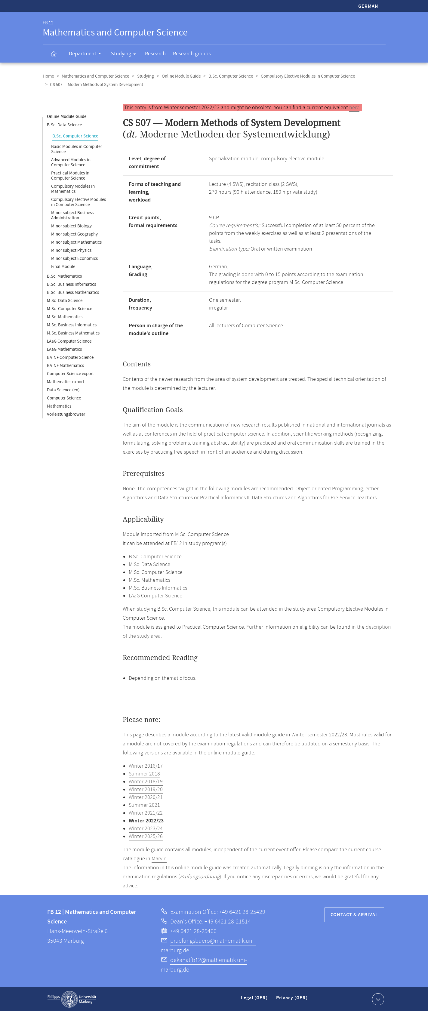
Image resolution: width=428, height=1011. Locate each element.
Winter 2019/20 (146, 789)
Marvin (159, 858)
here (354, 107)
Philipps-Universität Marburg (72, 999)
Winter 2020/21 (146, 797)
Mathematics (59, 406)
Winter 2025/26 (146, 836)
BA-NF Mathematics (65, 365)
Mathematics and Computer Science (94, 76)
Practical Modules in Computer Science (70, 175)
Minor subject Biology (71, 226)
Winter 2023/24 (146, 828)
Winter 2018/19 (146, 781)
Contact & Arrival (354, 914)
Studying (125, 54)
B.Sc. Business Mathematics (73, 292)
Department (87, 54)
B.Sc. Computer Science (228, 76)
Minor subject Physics (71, 250)
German (368, 6)
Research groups (192, 53)
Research (155, 53)
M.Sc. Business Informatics (72, 325)
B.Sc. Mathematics (64, 276)
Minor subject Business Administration (72, 215)
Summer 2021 (144, 805)
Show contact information (377, 998)
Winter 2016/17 (146, 765)
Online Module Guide (179, 76)
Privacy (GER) (292, 1000)
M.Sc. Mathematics (64, 316)
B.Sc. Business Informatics (71, 284)
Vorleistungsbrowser (66, 414)
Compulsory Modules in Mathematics (73, 188)
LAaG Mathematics (64, 349)
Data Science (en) (63, 390)
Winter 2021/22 (146, 812)
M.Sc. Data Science (64, 300)
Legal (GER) (255, 1000)
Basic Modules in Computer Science (76, 148)
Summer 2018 (144, 773)
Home (48, 76)
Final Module (63, 266)
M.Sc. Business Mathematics (73, 333)
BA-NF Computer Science (70, 357)
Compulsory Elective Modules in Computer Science (304, 76)
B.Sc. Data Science (64, 125)
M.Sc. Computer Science (69, 308)
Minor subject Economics (74, 258)
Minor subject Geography (74, 234)
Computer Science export (70, 373)
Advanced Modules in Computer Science (71, 162)
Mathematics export (65, 381)
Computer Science (64, 398)
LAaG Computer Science (69, 341)
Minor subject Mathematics (76, 242)
